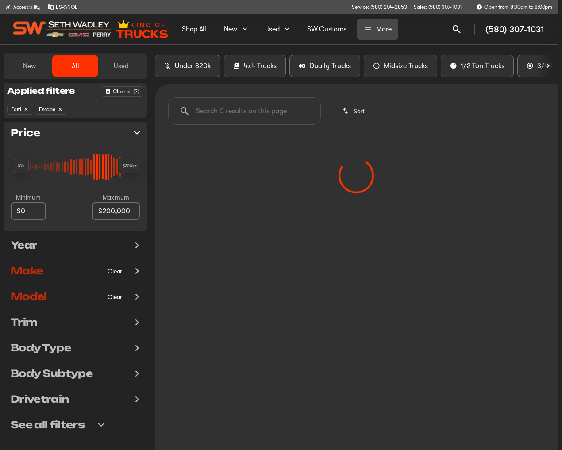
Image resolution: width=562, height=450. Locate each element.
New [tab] (29, 66)
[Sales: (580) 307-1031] (438, 7)
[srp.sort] (354, 111)
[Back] (122, 91)
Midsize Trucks (400, 66)
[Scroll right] (548, 66)
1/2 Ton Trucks (477, 66)
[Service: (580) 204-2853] (379, 7)
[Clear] (114, 271)
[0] (28, 211)
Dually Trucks (325, 66)
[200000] (116, 211)
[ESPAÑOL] (62, 7)
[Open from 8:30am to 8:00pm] (514, 7)
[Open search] (457, 29)
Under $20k (187, 66)
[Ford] (20, 109)
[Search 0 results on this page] (244, 111)
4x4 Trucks (255, 66)
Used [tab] (121, 66)
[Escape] (51, 109)
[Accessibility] (23, 7)
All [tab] (75, 66)
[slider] (21, 165)
